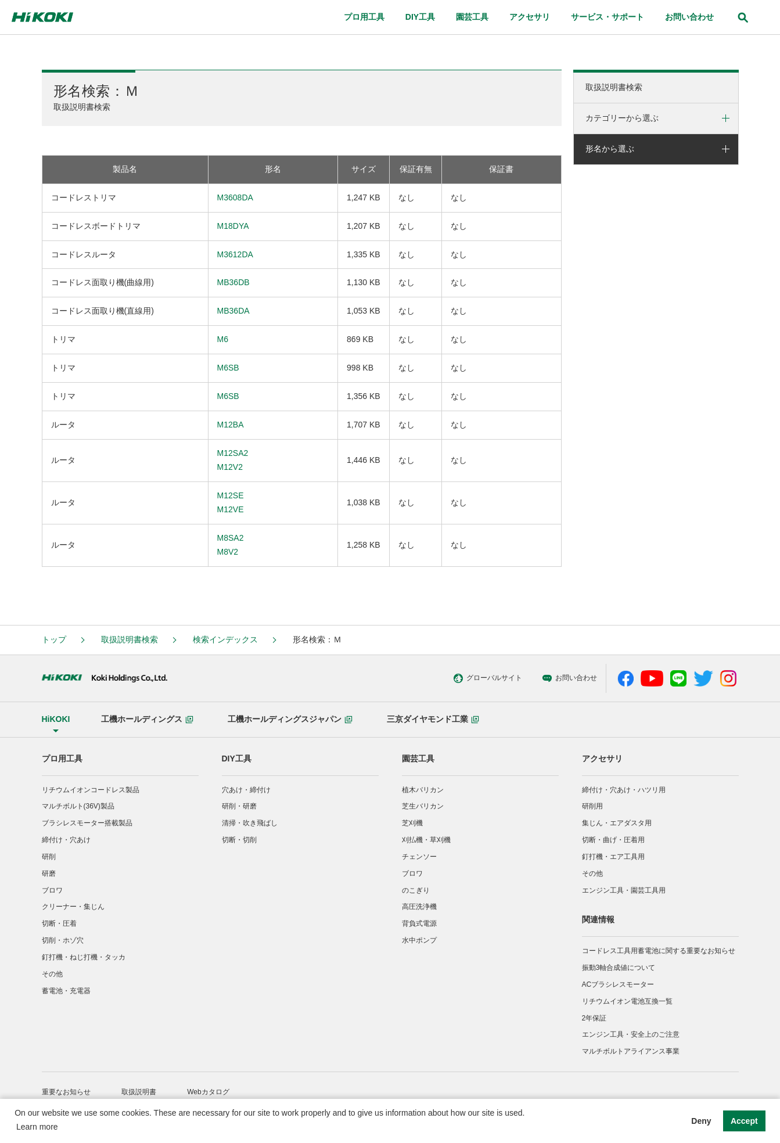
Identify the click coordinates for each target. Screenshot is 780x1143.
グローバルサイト (423, 678)
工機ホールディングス (147, 719)
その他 (52, 974)
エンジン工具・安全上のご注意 (631, 1034)
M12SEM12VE (230, 502)
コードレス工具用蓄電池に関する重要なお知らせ (658, 951)
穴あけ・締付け (246, 790)
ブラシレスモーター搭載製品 (87, 823)
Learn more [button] (37, 1126)
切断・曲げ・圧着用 (613, 840)
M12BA (230, 424)
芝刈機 (412, 823)
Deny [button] (701, 1121)
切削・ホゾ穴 (63, 940)
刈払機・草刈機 (426, 840)
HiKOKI (56, 719)
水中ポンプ (419, 940)
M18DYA (233, 226)
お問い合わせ (505, 678)
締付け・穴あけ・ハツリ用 (624, 790)
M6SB (228, 367)
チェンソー (419, 857)
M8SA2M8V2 (230, 544)
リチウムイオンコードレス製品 (90, 790)
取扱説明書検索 (613, 87)
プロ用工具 (62, 758)
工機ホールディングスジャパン (290, 719)
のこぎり (416, 890)
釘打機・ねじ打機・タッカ (83, 957)
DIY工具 (236, 758)
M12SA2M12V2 (233, 460)
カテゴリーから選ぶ (622, 118)
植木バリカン (423, 790)
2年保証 (594, 1018)
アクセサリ (602, 758)
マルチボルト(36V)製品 (78, 806)
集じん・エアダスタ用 (617, 823)
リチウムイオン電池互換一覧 (627, 1001)
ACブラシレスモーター (618, 984)
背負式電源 (419, 923)
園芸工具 (418, 758)
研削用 (592, 806)
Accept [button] (744, 1121)
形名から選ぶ (609, 148)
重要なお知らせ (66, 1092)
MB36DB (233, 282)
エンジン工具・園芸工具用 (624, 890)
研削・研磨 (239, 806)
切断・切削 (239, 840)
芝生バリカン (423, 806)
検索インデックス (225, 639)
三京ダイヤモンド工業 (433, 719)
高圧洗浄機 (419, 907)
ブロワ (52, 890)
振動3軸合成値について (619, 968)
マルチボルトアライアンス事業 (631, 1051)
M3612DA (235, 254)
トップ (54, 639)
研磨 (49, 873)
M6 (222, 339)
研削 (49, 857)
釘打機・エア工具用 (613, 857)
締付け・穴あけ (66, 840)
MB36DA (233, 310)
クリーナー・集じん (73, 907)
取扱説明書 (138, 1092)
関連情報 (598, 919)
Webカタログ (208, 1092)
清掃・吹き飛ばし (250, 823)
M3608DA (235, 197)
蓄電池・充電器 (66, 991)
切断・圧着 (59, 923)
